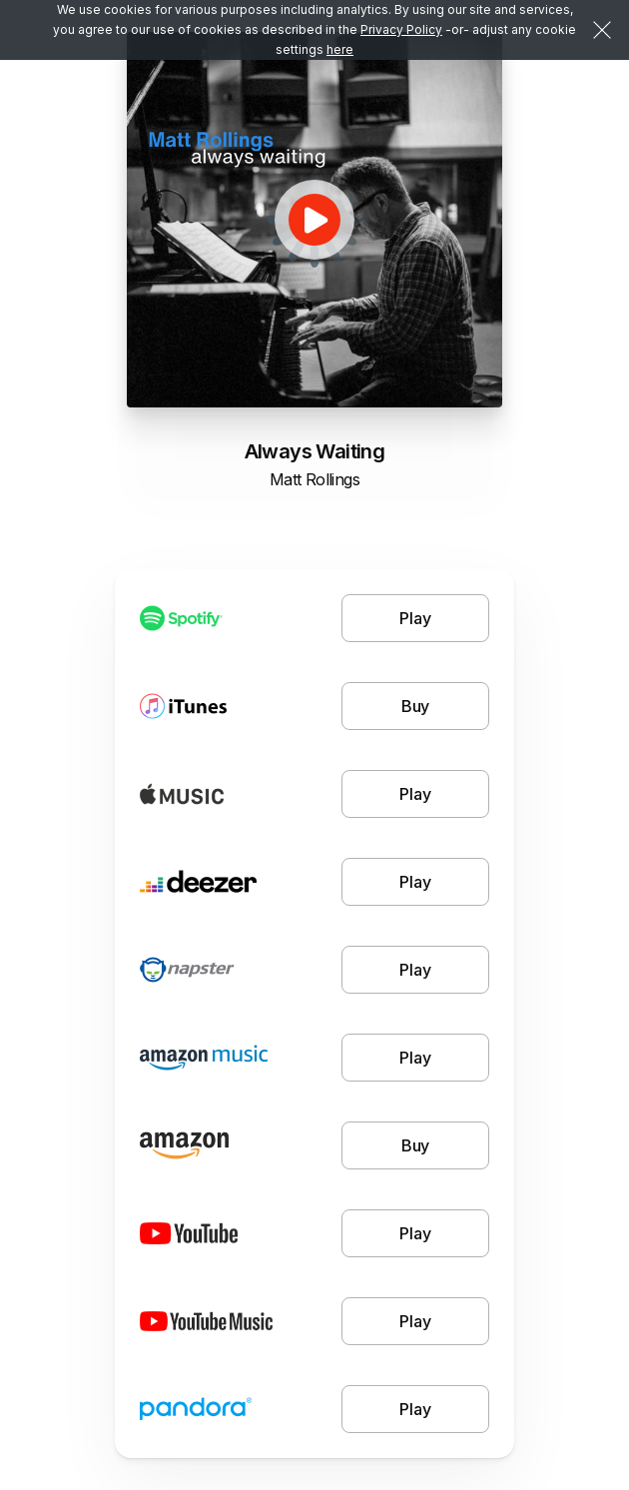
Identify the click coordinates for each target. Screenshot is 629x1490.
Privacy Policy (401, 29)
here (339, 49)
